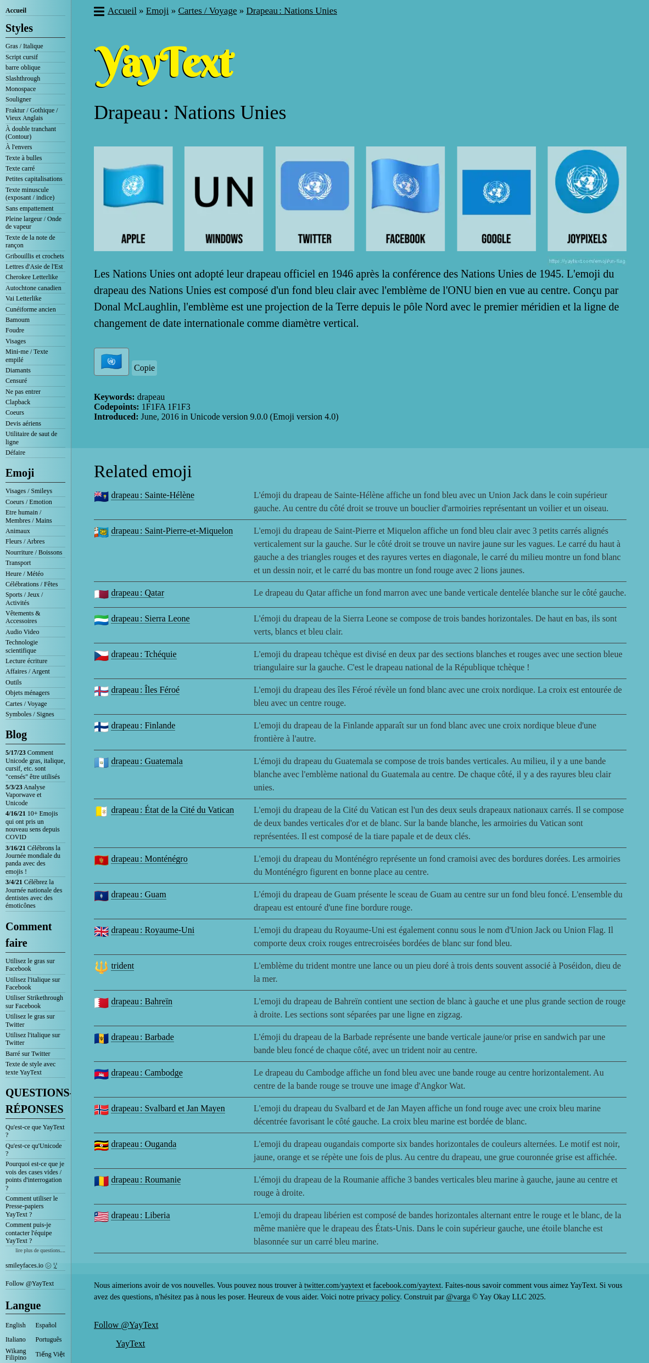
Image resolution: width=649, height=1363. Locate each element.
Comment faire (28, 934)
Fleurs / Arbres (24, 541)
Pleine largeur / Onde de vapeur (33, 222)
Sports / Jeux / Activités (24, 598)
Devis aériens (23, 423)
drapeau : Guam (138, 894)
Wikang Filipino (15, 1354)
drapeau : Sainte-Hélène (152, 495)
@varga (458, 1297)
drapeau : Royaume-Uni (152, 930)
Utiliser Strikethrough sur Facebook (34, 1001)
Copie (144, 367)
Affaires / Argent (27, 671)
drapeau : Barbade (142, 1037)
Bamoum (17, 320)
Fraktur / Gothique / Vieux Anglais (31, 114)
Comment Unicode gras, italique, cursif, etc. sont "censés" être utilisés (35, 764)
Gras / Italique (24, 46)
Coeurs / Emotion (28, 502)
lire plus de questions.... (40, 1250)
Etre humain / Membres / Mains (28, 516)
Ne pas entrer (23, 391)
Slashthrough (22, 78)
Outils (13, 682)
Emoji (19, 473)
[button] (98, 12)
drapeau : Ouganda (143, 1144)
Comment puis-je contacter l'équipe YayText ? (28, 1233)
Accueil (15, 10)
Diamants (18, 370)
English (15, 1325)
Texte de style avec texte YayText (30, 1068)
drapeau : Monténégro (149, 858)
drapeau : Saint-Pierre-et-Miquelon (172, 530)
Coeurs (14, 412)
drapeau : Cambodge (146, 1072)
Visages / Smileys (28, 491)
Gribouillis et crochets (34, 256)
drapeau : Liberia (140, 1215)
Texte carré (20, 168)
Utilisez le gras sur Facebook (30, 964)
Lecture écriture (26, 661)
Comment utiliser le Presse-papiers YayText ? (31, 1206)
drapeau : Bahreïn (141, 1001)
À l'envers (18, 147)
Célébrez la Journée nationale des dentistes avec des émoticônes (33, 893)
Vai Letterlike (23, 298)
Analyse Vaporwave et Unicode (25, 795)
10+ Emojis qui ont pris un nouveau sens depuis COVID (32, 825)
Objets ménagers (27, 693)
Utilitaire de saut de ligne (31, 437)
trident (122, 965)
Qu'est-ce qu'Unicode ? (33, 1149)
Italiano (15, 1339)
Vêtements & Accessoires (23, 617)
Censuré (16, 380)
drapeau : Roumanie (146, 1179)
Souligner (18, 99)
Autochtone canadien (33, 288)
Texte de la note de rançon (30, 241)
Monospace (20, 89)
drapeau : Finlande (143, 725)
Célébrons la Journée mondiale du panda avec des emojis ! (32, 859)
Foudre (14, 330)
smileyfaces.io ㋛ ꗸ (31, 1265)
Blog (16, 734)
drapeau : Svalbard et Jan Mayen (168, 1108)
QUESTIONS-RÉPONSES (35, 1101)
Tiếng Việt (50, 1354)
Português (49, 1339)
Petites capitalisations (34, 179)
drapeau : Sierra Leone (150, 618)
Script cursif (21, 57)
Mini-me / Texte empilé (26, 355)
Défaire (15, 452)
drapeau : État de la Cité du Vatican (172, 810)
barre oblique (23, 67)
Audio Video (22, 632)
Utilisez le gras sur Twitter (30, 1020)
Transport (18, 563)
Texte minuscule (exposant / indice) (29, 193)
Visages (15, 341)
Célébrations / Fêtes (31, 584)
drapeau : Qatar (137, 592)
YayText (130, 1343)
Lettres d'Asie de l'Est (34, 266)
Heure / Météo (24, 574)
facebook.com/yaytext (407, 1285)
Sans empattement (29, 208)
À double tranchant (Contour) (30, 132)
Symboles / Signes (29, 714)
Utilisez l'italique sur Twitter (32, 1039)
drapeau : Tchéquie (143, 654)
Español (46, 1325)
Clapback (17, 402)
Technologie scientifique (21, 646)
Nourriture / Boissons (33, 552)
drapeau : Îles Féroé (145, 689)
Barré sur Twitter (28, 1053)
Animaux (17, 531)
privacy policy (378, 1297)
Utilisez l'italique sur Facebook (32, 983)
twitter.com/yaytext (333, 1285)
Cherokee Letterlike (31, 277)
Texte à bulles (23, 158)
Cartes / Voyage (26, 704)
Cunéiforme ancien (30, 309)
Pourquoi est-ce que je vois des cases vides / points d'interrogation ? (34, 1175)
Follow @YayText (29, 1283)
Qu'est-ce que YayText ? (35, 1131)
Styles (19, 28)
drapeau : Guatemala (146, 761)
